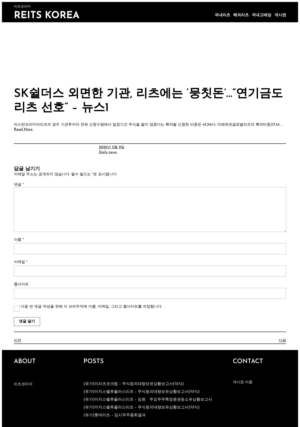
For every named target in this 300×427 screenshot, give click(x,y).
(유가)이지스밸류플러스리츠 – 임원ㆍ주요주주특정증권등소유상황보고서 (147, 400)
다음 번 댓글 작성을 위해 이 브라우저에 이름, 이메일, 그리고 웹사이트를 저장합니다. (91, 307)
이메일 (20, 262)
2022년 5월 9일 (111, 147)
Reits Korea (47, 16)
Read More (23, 129)
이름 (19, 240)
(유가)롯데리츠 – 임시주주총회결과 (114, 415)
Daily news (108, 152)
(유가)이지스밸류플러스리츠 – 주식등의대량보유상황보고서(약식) (141, 392)
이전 (17, 341)
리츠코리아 (23, 384)
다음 (282, 341)
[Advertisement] (150, 51)
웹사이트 (21, 284)
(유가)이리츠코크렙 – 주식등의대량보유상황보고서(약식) (133, 384)
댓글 (19, 185)
